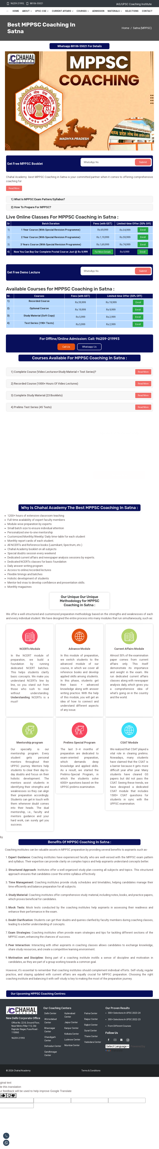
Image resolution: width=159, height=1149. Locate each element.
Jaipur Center (71, 1022)
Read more (14, 188)
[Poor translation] (11, 1095)
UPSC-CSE (40, 11)
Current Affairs (61, 11)
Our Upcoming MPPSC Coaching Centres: (38, 993)
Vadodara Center (92, 1042)
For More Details (103, 252)
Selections (132, 11)
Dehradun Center (52, 1046)
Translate (114, 1050)
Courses (82, 11)
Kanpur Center (71, 1028)
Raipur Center (91, 1019)
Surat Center (90, 1030)
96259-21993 (17, 3)
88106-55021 (36, 3)
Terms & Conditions (90, 1070)
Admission (98, 11)
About (26, 11)
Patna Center (90, 1013)
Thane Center (91, 1036)
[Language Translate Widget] (117, 1046)
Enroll (143, 230)
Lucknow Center (72, 1039)
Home (16, 11)
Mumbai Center (72, 1045)
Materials (114, 11)
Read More (143, 372)
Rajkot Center (91, 1025)
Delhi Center (50, 1013)
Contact (147, 11)
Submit (143, 162)
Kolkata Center (71, 1034)
